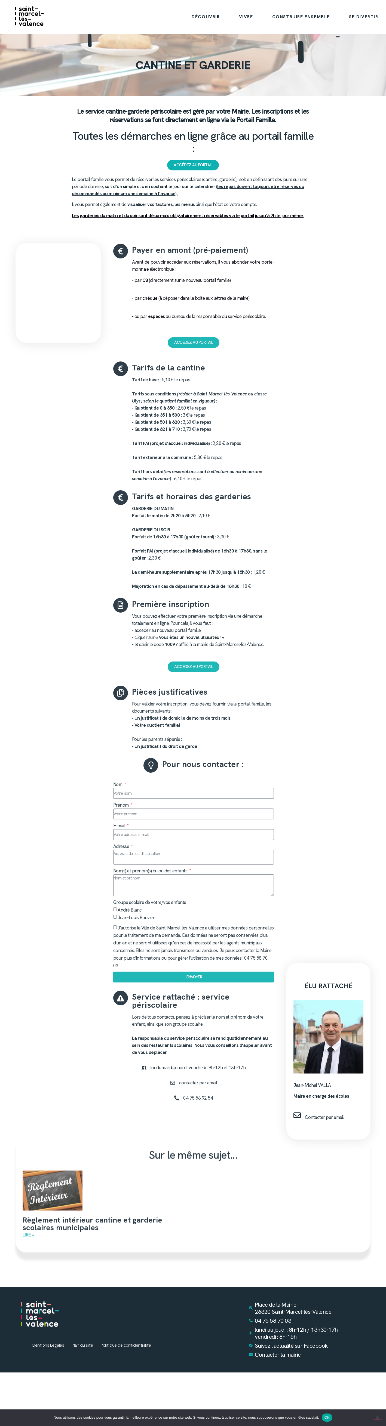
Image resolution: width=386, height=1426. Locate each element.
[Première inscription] (120, 605)
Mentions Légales (46, 1347)
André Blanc (130, 910)
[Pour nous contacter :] (150, 766)
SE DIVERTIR (363, 17)
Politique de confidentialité (127, 1347)
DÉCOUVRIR (206, 17)
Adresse (121, 847)
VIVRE (246, 17)
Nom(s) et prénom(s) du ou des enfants (150, 871)
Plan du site (82, 1347)
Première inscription (170, 604)
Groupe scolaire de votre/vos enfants (149, 903)
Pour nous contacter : (203, 764)
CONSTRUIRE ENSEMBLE (301, 17)
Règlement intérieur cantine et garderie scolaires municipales (93, 1220)
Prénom (121, 806)
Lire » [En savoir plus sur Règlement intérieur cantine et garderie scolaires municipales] (28, 1232)
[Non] (377, 1417)
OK (327, 1417)
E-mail (119, 826)
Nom (118, 785)
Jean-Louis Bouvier (136, 918)
